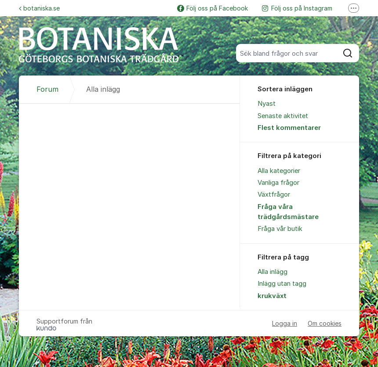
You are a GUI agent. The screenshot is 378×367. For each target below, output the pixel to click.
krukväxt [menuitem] (272, 296)
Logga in (284, 323)
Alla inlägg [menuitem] (272, 272)
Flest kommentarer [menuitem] (289, 128)
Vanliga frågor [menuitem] (278, 183)
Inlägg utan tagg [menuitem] (282, 284)
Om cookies (325, 323)
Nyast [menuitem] (267, 104)
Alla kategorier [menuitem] (279, 171)
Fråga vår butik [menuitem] (280, 229)
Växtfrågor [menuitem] (274, 194)
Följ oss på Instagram (297, 8)
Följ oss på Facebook (212, 8)
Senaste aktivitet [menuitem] (283, 116)
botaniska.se (39, 8)
